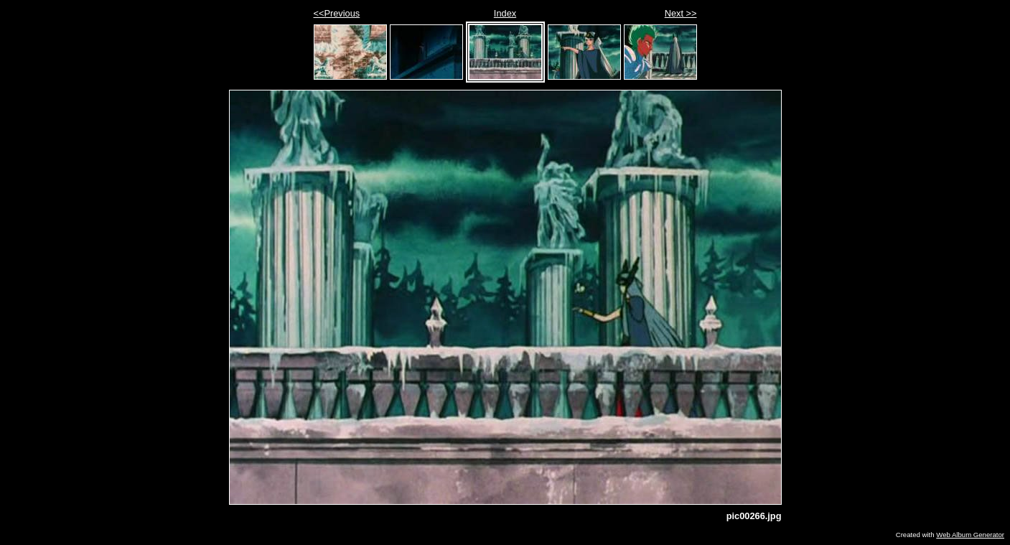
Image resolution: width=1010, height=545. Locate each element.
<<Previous (337, 13)
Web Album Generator (970, 535)
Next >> (681, 13)
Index (505, 13)
